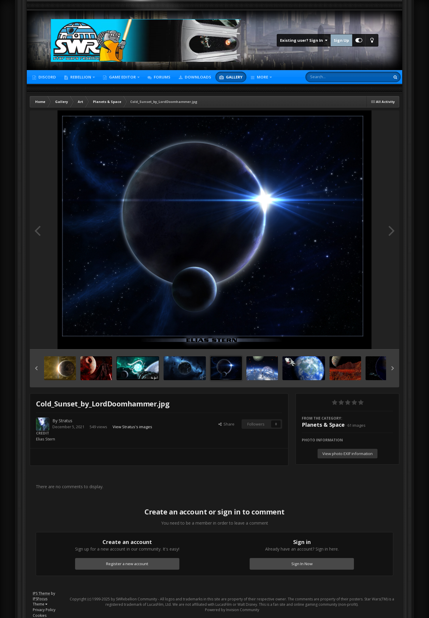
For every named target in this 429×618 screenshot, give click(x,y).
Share (226, 424)
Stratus (65, 420)
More (262, 77)
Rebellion (80, 77)
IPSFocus (40, 598)
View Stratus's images (132, 426)
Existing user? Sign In (303, 40)
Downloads (197, 77)
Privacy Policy (44, 609)
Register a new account (127, 563)
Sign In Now (302, 563)
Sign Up (341, 40)
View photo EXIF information (347, 453)
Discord (47, 77)
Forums (161, 77)
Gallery (234, 77)
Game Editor (122, 77)
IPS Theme (41, 593)
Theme (40, 604)
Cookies (39, 615)
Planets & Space (323, 424)
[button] (36, 368)
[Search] (332, 77)
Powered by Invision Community (232, 609)
